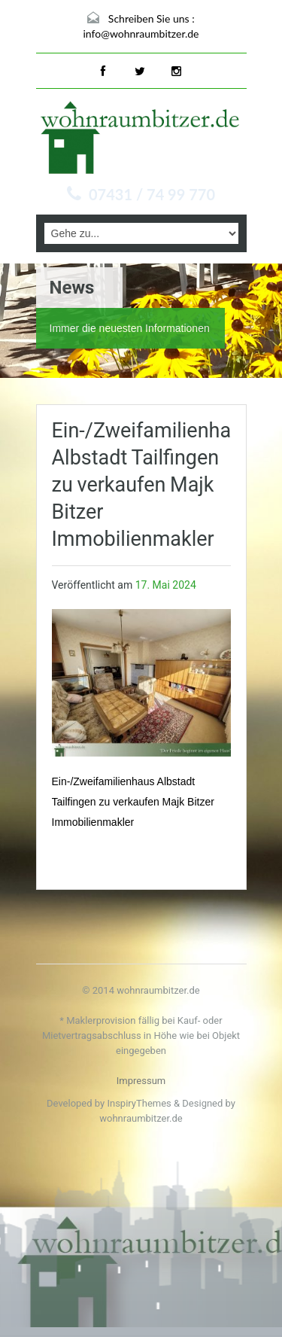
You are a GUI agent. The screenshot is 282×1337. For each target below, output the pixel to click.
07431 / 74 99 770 (152, 194)
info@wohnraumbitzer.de (141, 33)
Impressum (141, 1080)
